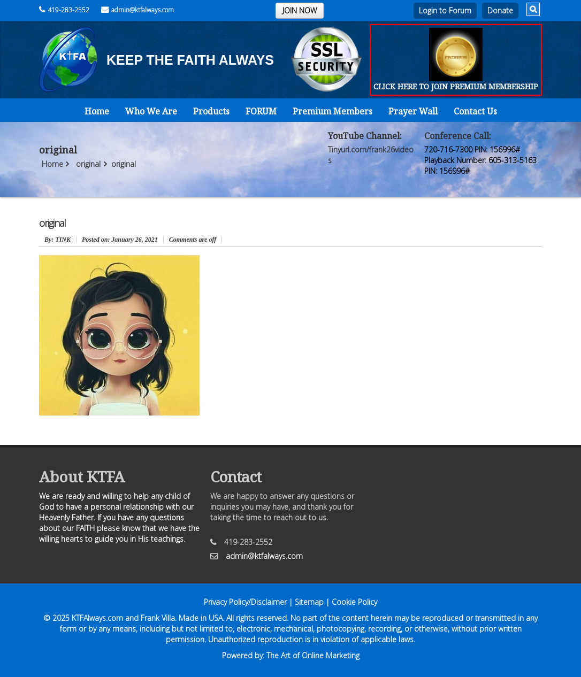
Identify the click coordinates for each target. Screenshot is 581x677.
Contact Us (475, 111)
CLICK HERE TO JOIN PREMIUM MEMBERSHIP (455, 86)
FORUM (261, 111)
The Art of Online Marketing (313, 655)
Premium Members (332, 111)
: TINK (57, 239)
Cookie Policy (354, 602)
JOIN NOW (299, 10)
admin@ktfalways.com (137, 9)
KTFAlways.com (97, 618)
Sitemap (309, 602)
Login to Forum (445, 10)
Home (97, 111)
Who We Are (151, 111)
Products (211, 111)
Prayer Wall (413, 111)
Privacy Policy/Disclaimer (245, 602)
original (88, 164)
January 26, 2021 (120, 239)
